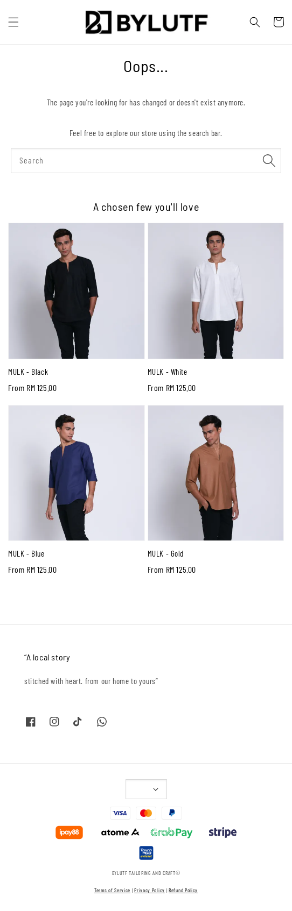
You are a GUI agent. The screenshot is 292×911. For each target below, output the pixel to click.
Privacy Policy (149, 890)
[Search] (269, 160)
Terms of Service (112, 890)
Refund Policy (183, 890)
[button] (13, 22)
